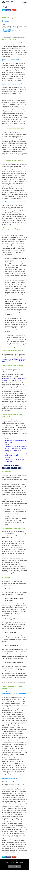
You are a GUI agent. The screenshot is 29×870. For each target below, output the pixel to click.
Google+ (14, 10)
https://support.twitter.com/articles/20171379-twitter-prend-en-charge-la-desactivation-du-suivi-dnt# (16, 448)
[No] (27, 864)
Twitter (3, 10)
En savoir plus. (23, 863)
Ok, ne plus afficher (14, 866)
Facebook (9, 10)
